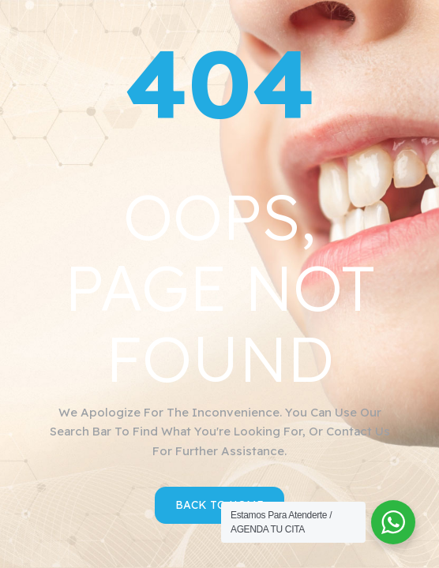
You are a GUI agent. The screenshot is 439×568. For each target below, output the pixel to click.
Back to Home (219, 505)
